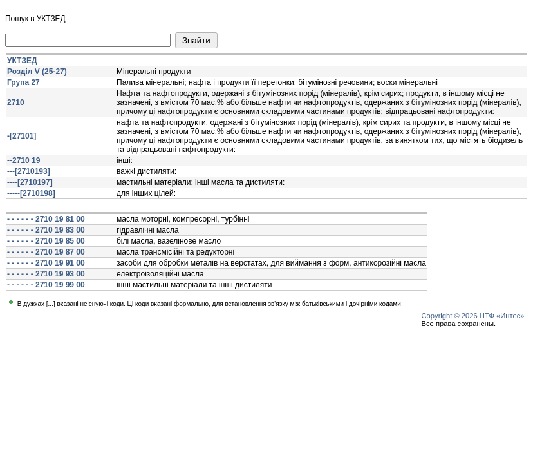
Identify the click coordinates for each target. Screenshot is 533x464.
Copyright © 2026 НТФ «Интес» (473, 316)
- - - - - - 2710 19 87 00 (46, 251)
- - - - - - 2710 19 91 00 (46, 262)
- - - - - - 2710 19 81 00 (46, 219)
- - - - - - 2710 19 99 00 (46, 284)
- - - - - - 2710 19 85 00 (46, 241)
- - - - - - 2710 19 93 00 (46, 273)
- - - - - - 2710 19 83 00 (46, 230)
